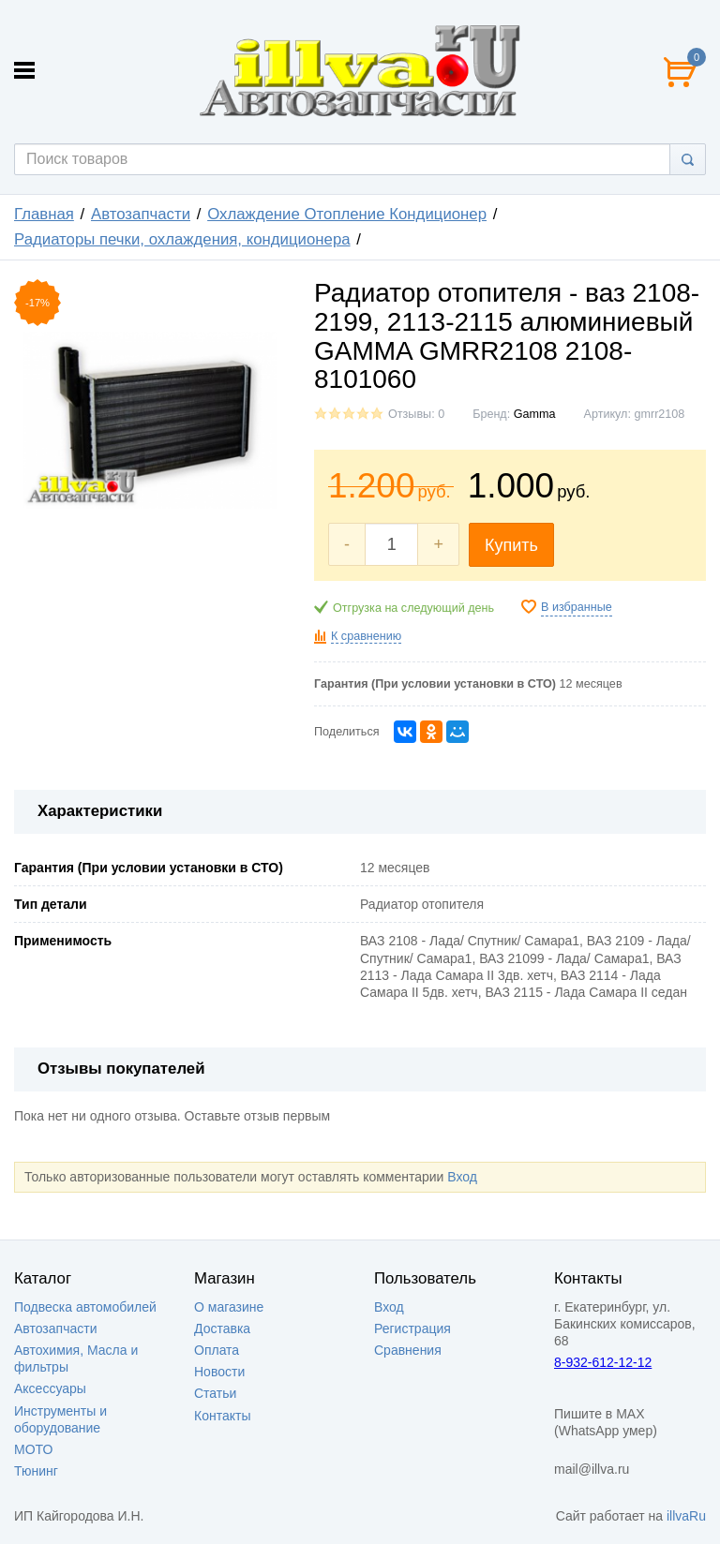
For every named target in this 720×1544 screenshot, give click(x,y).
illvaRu (686, 1515)
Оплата (216, 1350)
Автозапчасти (140, 214)
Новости (219, 1371)
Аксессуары (50, 1388)
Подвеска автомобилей (85, 1306)
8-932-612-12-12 (603, 1362)
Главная (44, 214)
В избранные (576, 607)
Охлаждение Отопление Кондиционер (347, 214)
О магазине (228, 1306)
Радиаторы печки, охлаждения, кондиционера (182, 239)
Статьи (215, 1393)
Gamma (535, 414)
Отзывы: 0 (416, 414)
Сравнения (408, 1350)
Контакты (222, 1415)
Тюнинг (36, 1470)
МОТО (33, 1449)
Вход (462, 1176)
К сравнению (366, 636)
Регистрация (412, 1328)
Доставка (222, 1328)
